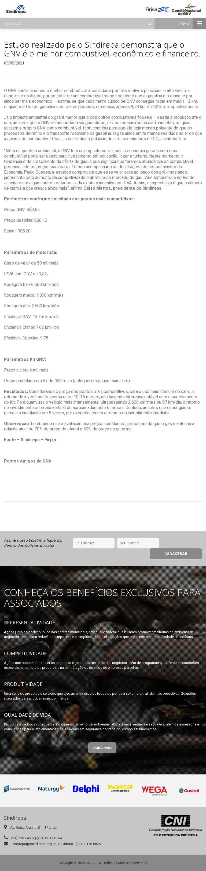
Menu (192, 23)
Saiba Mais (102, 737)
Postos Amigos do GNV (27, 461)
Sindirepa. (152, 188)
